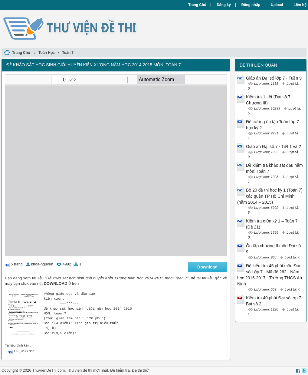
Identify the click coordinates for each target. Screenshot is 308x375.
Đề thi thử (140, 370)
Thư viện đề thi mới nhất (87, 370)
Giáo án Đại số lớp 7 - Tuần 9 (274, 78)
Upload (277, 5)
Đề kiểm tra (119, 370)
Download (207, 267)
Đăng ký (224, 5)
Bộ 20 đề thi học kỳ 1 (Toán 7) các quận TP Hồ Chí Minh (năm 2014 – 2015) (270, 196)
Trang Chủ (197, 5)
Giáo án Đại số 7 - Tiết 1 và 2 (273, 146)
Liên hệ (300, 5)
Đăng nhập (250, 5)
